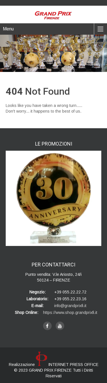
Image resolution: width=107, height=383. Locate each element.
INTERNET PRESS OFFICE (67, 364)
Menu (8, 28)
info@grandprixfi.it (70, 305)
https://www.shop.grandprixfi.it (70, 312)
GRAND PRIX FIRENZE (51, 370)
